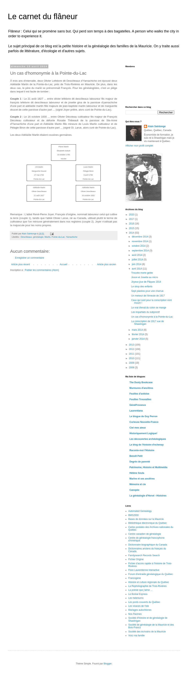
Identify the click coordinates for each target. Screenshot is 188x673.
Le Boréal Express (137, 594)
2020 (132, 214)
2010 (132, 358)
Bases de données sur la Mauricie (146, 519)
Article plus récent (20, 264)
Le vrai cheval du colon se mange (148, 307)
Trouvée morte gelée (142, 272)
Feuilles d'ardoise (139, 393)
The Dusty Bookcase (141, 382)
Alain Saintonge (157, 126)
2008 (132, 367)
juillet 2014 (138, 259)
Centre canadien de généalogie (144, 534)
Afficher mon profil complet (139, 145)
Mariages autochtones (139, 610)
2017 (132, 219)
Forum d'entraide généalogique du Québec (150, 574)
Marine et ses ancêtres (142, 478)
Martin (48, 237)
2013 (132, 344)
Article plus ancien (106, 264)
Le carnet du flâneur (43, 16)
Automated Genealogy (140, 511)
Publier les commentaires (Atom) (42, 270)
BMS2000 (133, 515)
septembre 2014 (140, 250)
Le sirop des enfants (141, 286)
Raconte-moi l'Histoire (141, 450)
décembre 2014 (140, 236)
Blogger (108, 663)
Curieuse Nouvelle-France (143, 422)
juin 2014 (137, 264)
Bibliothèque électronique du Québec (147, 523)
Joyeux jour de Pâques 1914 (146, 281)
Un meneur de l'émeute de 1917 (148, 295)
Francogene (134, 578)
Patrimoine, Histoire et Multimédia (148, 467)
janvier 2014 (138, 338)
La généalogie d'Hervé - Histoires (147, 495)
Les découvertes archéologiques (147, 439)
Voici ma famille (136, 635)
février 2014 (138, 334)
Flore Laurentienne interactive (143, 570)
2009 (132, 362)
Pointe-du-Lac (58, 237)
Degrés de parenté (139, 461)
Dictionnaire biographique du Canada (147, 544)
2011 (132, 354)
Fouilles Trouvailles (140, 399)
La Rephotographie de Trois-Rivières (147, 586)
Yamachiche (72, 237)
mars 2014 (138, 329)
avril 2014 (137, 268)
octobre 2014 (139, 246)
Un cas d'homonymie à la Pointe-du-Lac (152, 316)
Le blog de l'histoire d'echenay (146, 444)
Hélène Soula (136, 473)
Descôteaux (26, 237)
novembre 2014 (140, 241)
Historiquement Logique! (143, 433)
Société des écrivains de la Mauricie (147, 631)
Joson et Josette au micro (144, 277)
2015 (132, 228)
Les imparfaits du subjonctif (145, 312)
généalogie (38, 237)
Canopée (134, 490)
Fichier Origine (136, 559)
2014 (132, 232)
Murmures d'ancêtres (141, 388)
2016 (132, 223)
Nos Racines (135, 614)
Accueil (63, 264)
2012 (132, 349)
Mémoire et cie (137, 484)
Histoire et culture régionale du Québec (148, 582)
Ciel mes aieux (137, 427)
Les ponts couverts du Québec (144, 602)
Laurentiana (136, 410)
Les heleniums (135, 598)
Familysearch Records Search (144, 555)
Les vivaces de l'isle (138, 606)
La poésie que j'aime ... (140, 590)
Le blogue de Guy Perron (143, 416)
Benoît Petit (136, 456)
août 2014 (137, 255)
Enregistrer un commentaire (29, 257)
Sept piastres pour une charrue (147, 291)
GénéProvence (137, 405)
